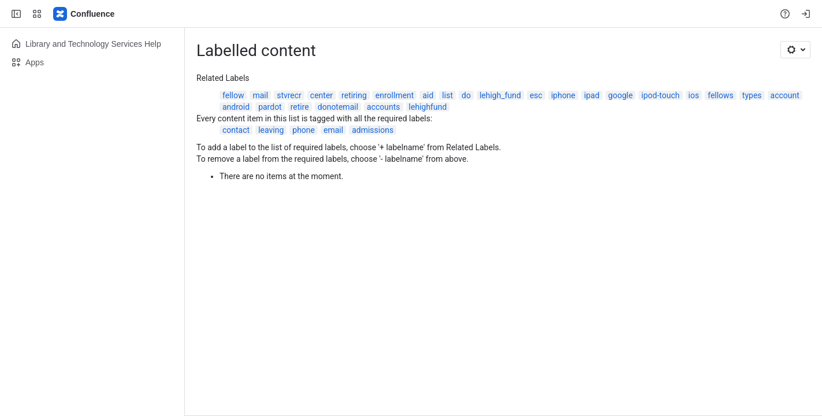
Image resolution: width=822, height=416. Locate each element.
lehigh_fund (500, 95)
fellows (721, 95)
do (466, 95)
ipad (592, 95)
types (752, 95)
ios (694, 95)
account (785, 95)
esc (536, 95)
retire (300, 107)
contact (236, 130)
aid (427, 95)
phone (303, 130)
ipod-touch (660, 95)
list (447, 95)
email (333, 130)
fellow (233, 95)
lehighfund (428, 107)
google (620, 95)
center (321, 95)
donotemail (338, 107)
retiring (354, 95)
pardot (270, 107)
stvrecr (289, 95)
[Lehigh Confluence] (84, 14)
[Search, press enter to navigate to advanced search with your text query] (409, 14)
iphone (563, 95)
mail (260, 95)
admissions (372, 130)
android (236, 107)
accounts (383, 107)
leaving (271, 130)
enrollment (394, 95)
